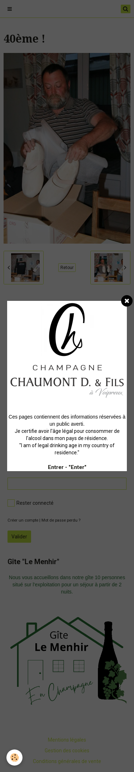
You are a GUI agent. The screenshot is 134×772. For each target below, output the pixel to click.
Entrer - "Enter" (67, 467)
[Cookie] (14, 757)
